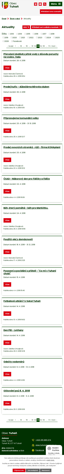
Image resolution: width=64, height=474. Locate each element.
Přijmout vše (19, 470)
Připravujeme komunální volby (21, 118)
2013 (12, 34)
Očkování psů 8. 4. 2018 (17, 390)
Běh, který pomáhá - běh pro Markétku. (26, 207)
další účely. (51, 460)
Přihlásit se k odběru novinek (46, 27)
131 (32, 46)
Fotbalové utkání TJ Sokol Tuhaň (22, 301)
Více (7, 68)
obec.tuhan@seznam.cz (46, 445)
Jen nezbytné (33, 470)
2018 (52, 34)
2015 (28, 34)
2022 (31, 37)
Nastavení (46, 470)
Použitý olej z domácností (18, 239)
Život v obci (15, 19)
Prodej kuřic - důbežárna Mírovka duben (26, 86)
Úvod (4, 19)
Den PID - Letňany (13, 330)
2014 (20, 34)
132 (35, 46)
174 (49, 46)
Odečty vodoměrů (14, 361)
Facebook (17, 41)
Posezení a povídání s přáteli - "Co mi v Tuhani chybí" (30, 272)
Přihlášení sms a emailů (51, 11)
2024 (48, 37)
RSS (26, 27)
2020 (14, 37)
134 (41, 46)
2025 (57, 37)
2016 (36, 34)
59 (21, 46)
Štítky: (4, 33)
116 (27, 46)
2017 (44, 34)
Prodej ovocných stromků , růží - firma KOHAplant (32, 147)
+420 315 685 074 (43, 440)
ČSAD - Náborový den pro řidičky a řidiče (27, 178)
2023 (40, 37)
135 (44, 46)
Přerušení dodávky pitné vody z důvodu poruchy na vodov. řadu (31, 55)
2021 (23, 37)
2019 (6, 37)
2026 (6, 41)
